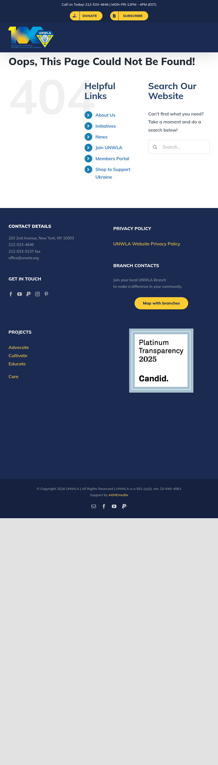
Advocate (19, 347)
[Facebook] (11, 294)
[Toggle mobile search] (195, 37)
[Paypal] (28, 294)
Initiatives (105, 126)
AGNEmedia (118, 495)
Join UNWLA (108, 147)
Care (13, 376)
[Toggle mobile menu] (206, 37)
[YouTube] (19, 294)
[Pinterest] (46, 294)
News (101, 137)
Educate (17, 364)
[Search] (155, 147)
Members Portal (112, 158)
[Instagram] (37, 294)
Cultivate (18, 355)
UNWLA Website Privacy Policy (146, 244)
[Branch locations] (161, 303)
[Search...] (178, 147)
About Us (105, 115)
